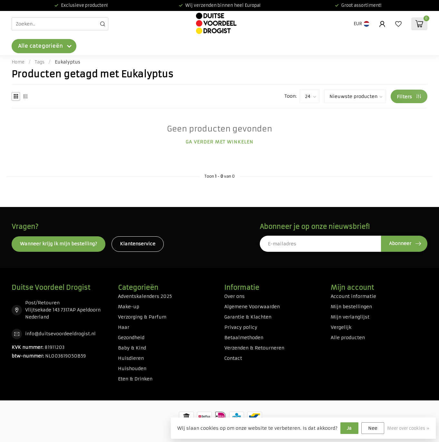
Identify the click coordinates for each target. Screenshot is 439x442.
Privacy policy (240, 327)
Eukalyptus (67, 62)
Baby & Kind (132, 348)
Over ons (234, 296)
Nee (372, 428)
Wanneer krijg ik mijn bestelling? (58, 244)
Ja (349, 428)
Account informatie (353, 296)
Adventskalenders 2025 (145, 296)
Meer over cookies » (408, 428)
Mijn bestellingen (351, 306)
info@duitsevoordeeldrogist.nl (60, 334)
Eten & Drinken (135, 379)
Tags (39, 62)
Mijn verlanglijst (350, 317)
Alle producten (348, 337)
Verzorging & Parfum (142, 317)
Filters (409, 97)
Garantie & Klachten (247, 317)
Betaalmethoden (243, 337)
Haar (123, 327)
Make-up (128, 306)
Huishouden (132, 368)
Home (18, 62)
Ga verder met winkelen (219, 142)
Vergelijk (341, 327)
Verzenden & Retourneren (254, 348)
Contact (233, 358)
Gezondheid (131, 337)
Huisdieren (131, 358)
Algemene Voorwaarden (252, 306)
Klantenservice (137, 244)
